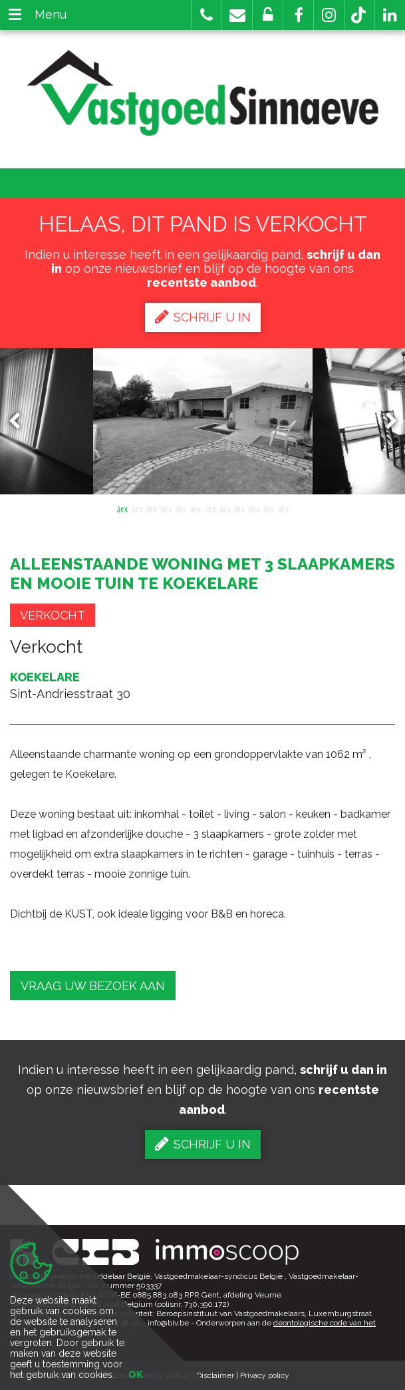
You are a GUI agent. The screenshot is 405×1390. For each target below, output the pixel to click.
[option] (203, 421)
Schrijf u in (203, 317)
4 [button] (166, 508)
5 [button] (181, 508)
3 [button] (152, 508)
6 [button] (196, 508)
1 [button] (122, 508)
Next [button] (385, 421)
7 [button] (210, 508)
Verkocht (52, 615)
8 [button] (225, 508)
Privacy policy (264, 1375)
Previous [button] (20, 421)
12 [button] (283, 508)
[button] (298, 15)
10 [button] (254, 508)
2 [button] (137, 508)
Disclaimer (215, 1375)
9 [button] (239, 508)
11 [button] (269, 508)
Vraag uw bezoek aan (93, 986)
